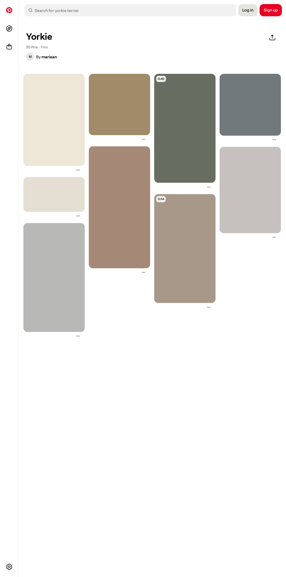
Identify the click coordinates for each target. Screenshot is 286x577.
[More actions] (78, 170)
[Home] (9, 10)
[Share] (272, 38)
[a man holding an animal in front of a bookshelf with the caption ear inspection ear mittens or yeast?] (185, 128)
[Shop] (9, 47)
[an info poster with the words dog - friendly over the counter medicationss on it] (250, 190)
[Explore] (9, 28)
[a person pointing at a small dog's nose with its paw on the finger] (119, 104)
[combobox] (134, 10)
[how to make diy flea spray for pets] (54, 120)
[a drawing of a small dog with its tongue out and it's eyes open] (119, 207)
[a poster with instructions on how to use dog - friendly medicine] (54, 277)
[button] (30, 57)
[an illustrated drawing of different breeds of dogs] (54, 194)
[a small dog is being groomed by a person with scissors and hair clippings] (250, 105)
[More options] (9, 567)
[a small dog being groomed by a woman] (185, 248)
